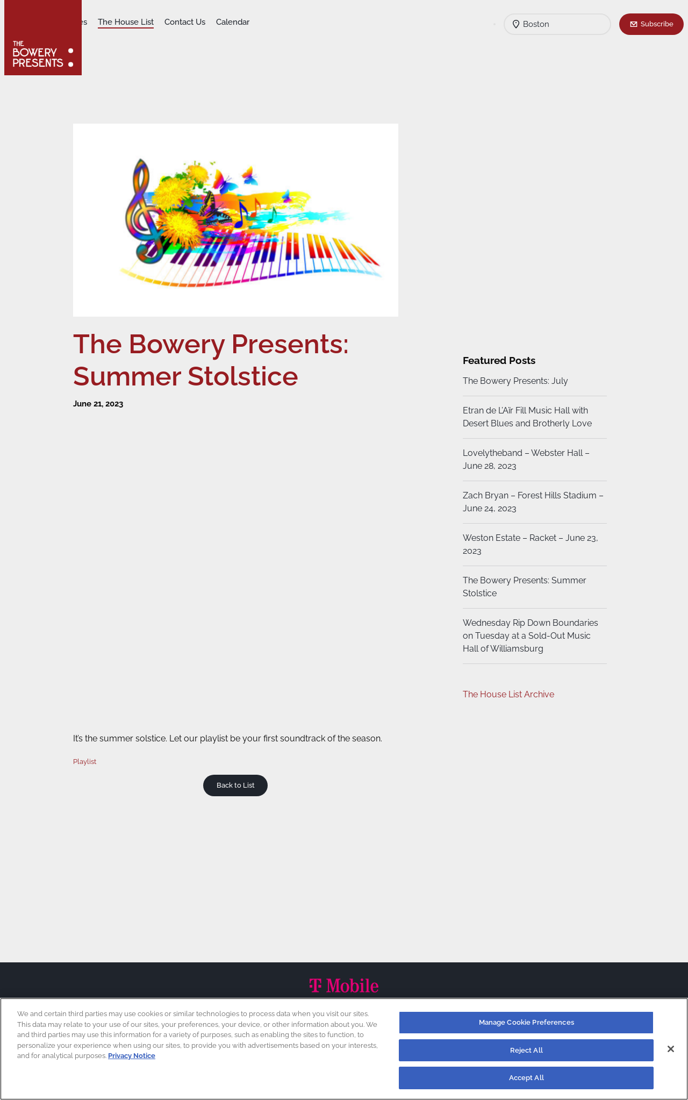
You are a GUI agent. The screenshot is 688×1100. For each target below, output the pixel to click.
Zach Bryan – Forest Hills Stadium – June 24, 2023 (528, 501)
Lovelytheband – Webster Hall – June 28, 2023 (524, 459)
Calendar (317, 22)
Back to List (239, 779)
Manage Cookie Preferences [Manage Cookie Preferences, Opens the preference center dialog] (526, 1022)
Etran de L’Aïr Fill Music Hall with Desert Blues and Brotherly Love (525, 416)
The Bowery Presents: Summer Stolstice (523, 586)
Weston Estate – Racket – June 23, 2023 (529, 544)
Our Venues (149, 22)
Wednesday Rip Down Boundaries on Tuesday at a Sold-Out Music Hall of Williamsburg (529, 636)
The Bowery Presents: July (514, 381)
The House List (210, 22)
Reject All (526, 1050)
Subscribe (657, 23)
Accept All (526, 1078)
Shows (105, 22)
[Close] (671, 1049)
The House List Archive (507, 694)
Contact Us (269, 22)
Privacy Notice (131, 1056)
